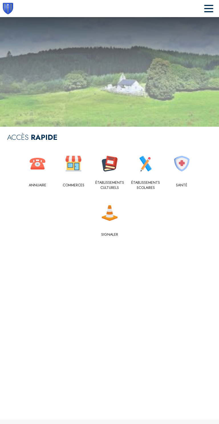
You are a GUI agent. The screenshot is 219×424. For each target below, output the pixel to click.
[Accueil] (8, 8)
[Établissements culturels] (109, 185)
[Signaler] (109, 234)
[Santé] (181, 185)
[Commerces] (73, 185)
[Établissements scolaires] (145, 185)
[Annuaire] (37, 185)
